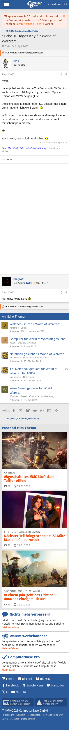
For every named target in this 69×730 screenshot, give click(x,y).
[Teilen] (61, 74)
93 (7, 604)
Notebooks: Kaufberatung (35, 357)
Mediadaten (34, 715)
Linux (23, 328)
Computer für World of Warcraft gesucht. (38, 339)
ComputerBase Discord (30, 24)
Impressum (8, 715)
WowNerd (14, 396)
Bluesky (45, 679)
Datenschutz (28, 719)
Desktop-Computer (27, 342)
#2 (66, 292)
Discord (27, 679)
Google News (34, 685)
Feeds (10, 679)
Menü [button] (6, 4)
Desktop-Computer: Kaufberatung (37, 396)
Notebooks (28, 377)
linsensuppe (15, 357)
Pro (28, 283)
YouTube (21, 692)
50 (7, 545)
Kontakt (20, 715)
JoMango (14, 328)
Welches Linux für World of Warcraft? (35, 324)
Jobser (13, 342)
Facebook (12, 685)
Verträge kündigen (53, 715)
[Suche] (66, 4)
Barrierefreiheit (10, 719)
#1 (66, 74)
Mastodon (58, 685)
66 (7, 486)
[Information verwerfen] (63, 16)
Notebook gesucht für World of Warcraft (37, 354)
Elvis (7, 46)
